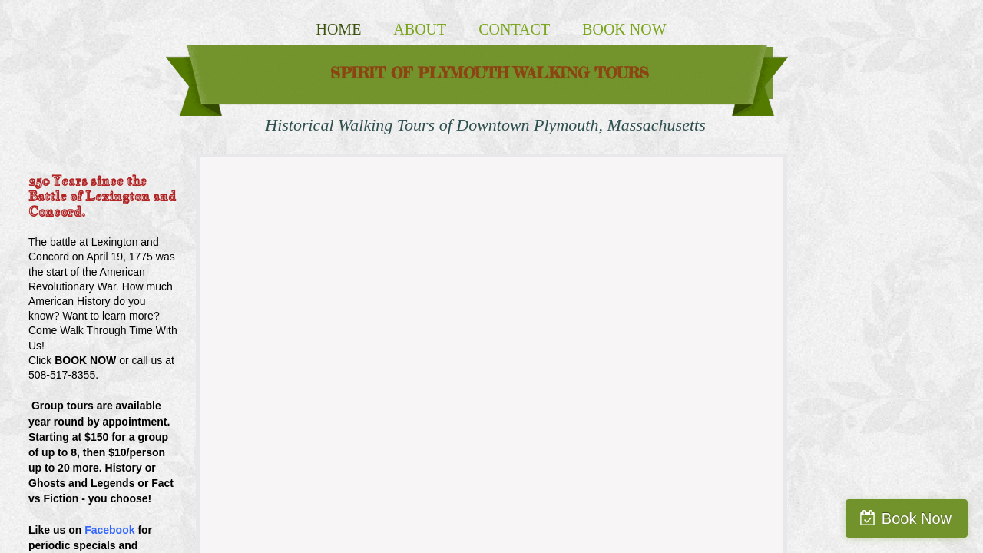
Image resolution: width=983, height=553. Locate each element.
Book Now (624, 29)
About (419, 29)
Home (338, 29)
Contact (514, 29)
